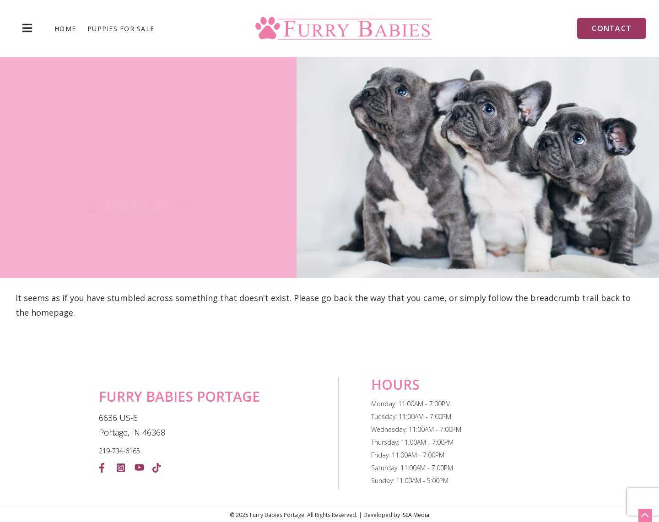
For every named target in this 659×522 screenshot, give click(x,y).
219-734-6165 (119, 451)
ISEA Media (415, 515)
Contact (612, 28)
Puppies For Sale (120, 29)
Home (65, 29)
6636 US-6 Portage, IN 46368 (132, 425)
